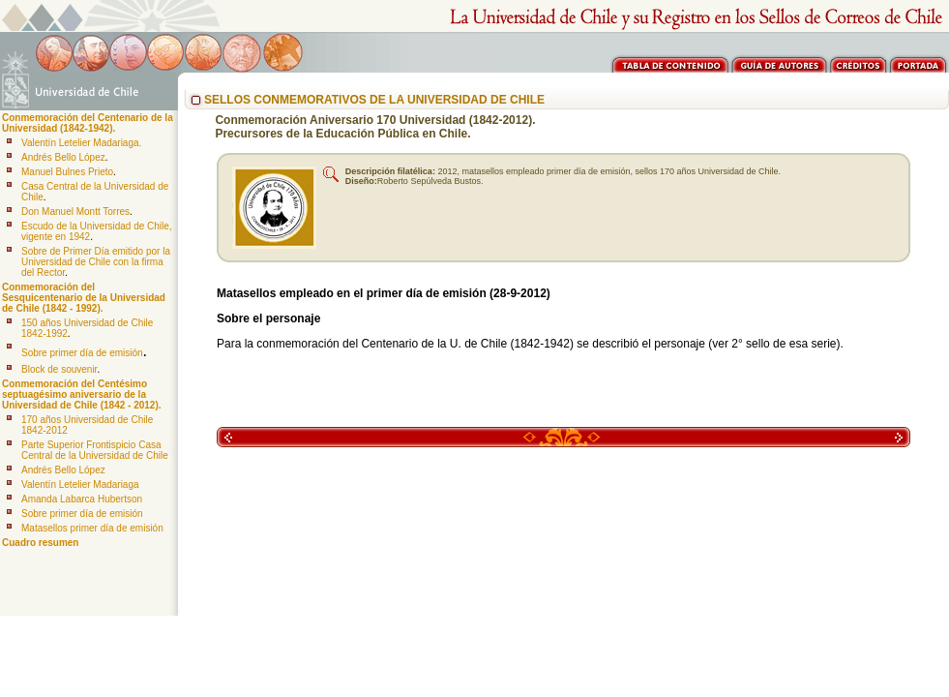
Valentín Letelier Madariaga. (81, 142)
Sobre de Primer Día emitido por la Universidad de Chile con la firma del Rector (95, 262)
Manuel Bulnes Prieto (67, 172)
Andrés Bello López (63, 157)
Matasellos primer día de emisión (92, 528)
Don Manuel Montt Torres (75, 211)
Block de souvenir (59, 369)
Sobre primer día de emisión (82, 353)
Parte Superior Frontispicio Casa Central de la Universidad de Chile (94, 450)
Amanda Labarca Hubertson (81, 499)
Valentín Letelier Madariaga (80, 484)
